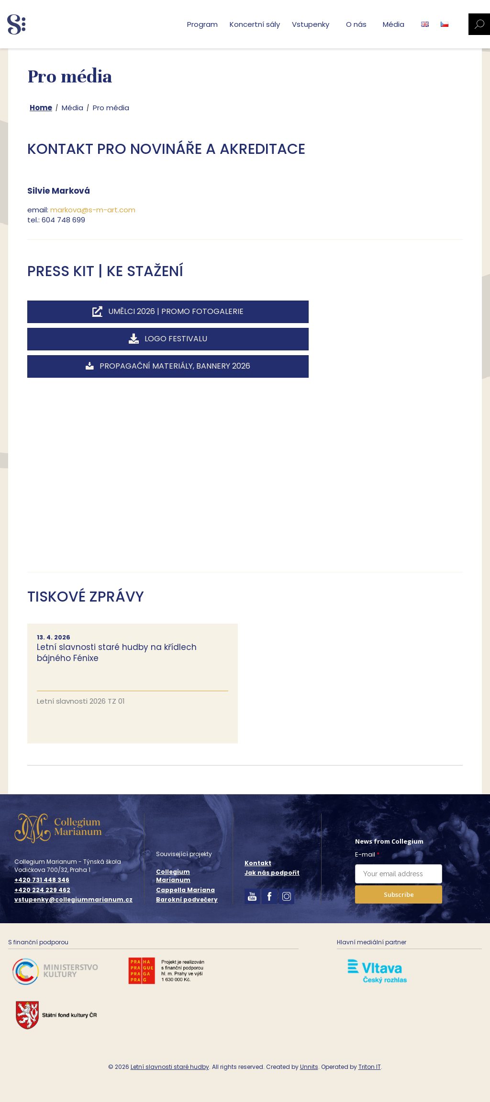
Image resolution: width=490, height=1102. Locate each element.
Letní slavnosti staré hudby (170, 1067)
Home (41, 108)
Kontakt (258, 863)
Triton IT (369, 1067)
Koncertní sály (255, 24)
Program (202, 24)
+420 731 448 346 (41, 880)
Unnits (309, 1067)
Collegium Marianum (173, 876)
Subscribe (399, 894)
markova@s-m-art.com (92, 210)
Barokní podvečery (187, 899)
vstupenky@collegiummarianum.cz (73, 900)
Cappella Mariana (185, 890)
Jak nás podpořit (272, 873)
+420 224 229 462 (42, 890)
